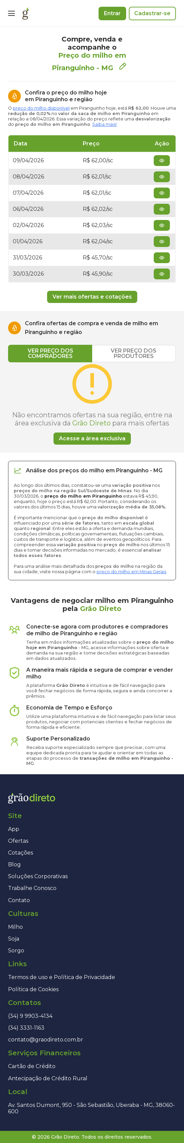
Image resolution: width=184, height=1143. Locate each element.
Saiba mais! (104, 124)
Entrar (112, 13)
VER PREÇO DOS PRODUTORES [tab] (133, 353)
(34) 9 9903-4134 (30, 1016)
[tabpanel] (92, 403)
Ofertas (18, 841)
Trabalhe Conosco (32, 888)
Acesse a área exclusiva (92, 438)
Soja (13, 939)
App (13, 829)
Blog (14, 864)
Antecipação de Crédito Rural (47, 1078)
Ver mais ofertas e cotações (92, 297)
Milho (15, 927)
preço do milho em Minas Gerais (131, 571)
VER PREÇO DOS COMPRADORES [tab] (50, 353)
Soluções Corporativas (38, 876)
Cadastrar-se (152, 13)
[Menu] (11, 13)
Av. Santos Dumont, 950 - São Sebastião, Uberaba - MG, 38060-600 (91, 1108)
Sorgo (16, 950)
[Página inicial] (25, 13)
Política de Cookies (33, 989)
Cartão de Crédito (32, 1066)
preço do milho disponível (41, 108)
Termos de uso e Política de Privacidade (61, 977)
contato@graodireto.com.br (45, 1039)
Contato (19, 900)
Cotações (20, 852)
